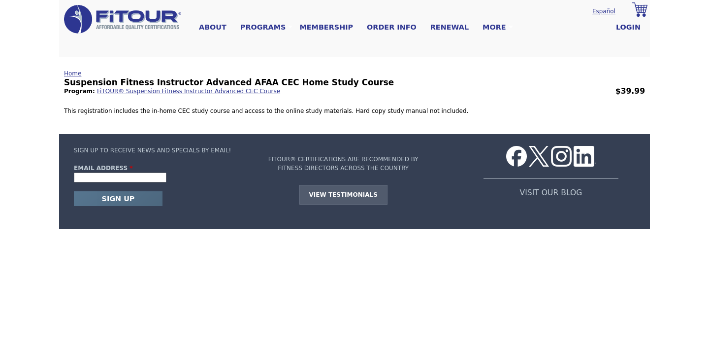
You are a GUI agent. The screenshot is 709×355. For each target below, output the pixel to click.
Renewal (449, 27)
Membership (326, 27)
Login (628, 27)
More (494, 27)
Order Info (392, 27)
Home (72, 73)
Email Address (103, 168)
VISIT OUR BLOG (551, 192)
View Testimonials (343, 194)
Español (603, 11)
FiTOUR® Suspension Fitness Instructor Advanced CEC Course (188, 91)
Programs (263, 27)
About (212, 27)
